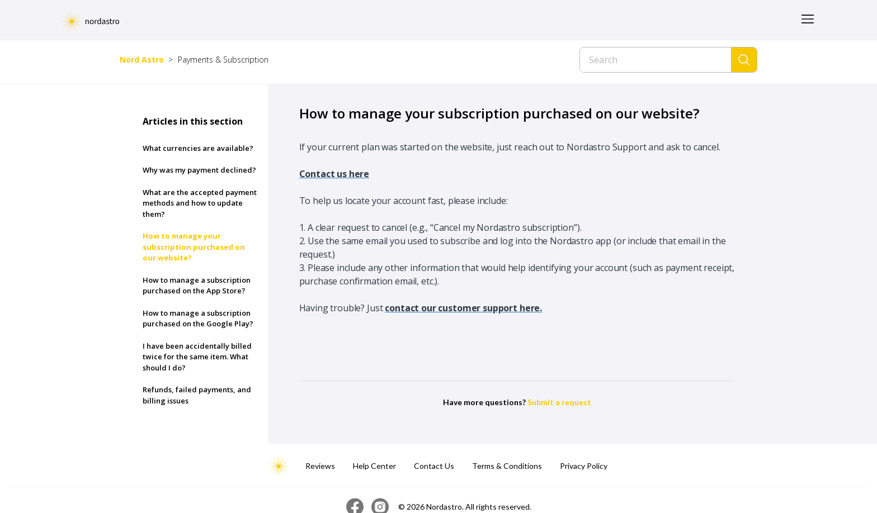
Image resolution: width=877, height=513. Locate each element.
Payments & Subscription (223, 59)
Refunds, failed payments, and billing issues (197, 395)
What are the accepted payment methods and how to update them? (200, 203)
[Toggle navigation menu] (807, 20)
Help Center (374, 466)
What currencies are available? (198, 148)
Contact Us (434, 466)
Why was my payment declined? (199, 170)
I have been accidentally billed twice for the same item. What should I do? (197, 357)
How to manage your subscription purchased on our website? (194, 247)
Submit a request (559, 402)
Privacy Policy (583, 466)
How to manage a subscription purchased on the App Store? (197, 285)
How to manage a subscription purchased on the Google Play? (198, 318)
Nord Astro (142, 59)
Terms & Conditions (507, 466)
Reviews (320, 466)
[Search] (655, 60)
